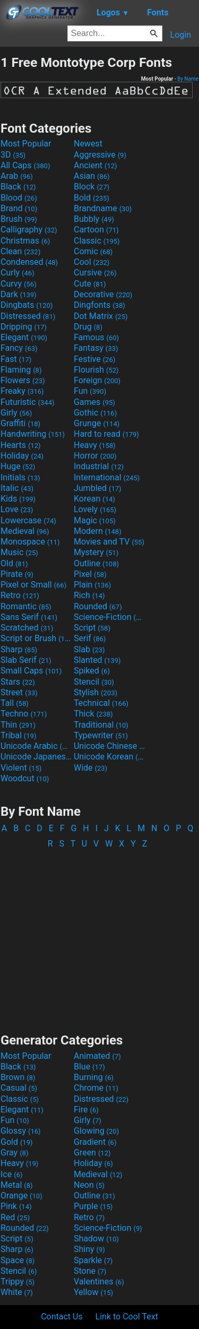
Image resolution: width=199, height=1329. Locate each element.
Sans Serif (29, 617)
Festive (94, 359)
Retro (20, 595)
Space (17, 1260)
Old (14, 563)
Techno (24, 714)
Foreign (97, 380)
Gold (17, 1142)
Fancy (19, 348)
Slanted (97, 660)
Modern (98, 531)
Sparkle (93, 1260)
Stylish (95, 692)
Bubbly (94, 219)
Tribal (18, 735)
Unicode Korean (109, 757)
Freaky (22, 391)
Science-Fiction (109, 617)
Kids (18, 499)
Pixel (90, 574)
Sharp (19, 649)
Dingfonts (99, 305)
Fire (86, 1109)
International (107, 477)
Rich (89, 595)
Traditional (101, 725)
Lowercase (28, 520)
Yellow (93, 1292)
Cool (91, 262)
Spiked (92, 671)
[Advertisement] (100, 935)
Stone (90, 1271)
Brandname (103, 208)
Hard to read (106, 434)
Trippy (17, 1281)
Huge (18, 466)
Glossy (21, 1131)
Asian (92, 176)
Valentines (99, 1281)
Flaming (21, 370)
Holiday (22, 456)
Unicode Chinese (109, 746)
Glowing (96, 1131)
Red (15, 1217)
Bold (91, 198)
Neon (89, 1185)
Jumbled (98, 488)
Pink (16, 1206)
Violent (21, 768)
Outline (96, 563)
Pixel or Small (33, 585)
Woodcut (25, 778)
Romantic (26, 606)
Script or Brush (36, 638)
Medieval (25, 531)
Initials (20, 477)
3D (13, 155)
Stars (18, 682)
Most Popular (26, 144)
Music (19, 552)
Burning (94, 1077)
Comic (93, 251)
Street (19, 692)
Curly (17, 272)
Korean (94, 499)
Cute (90, 284)
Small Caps (31, 671)
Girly (16, 413)
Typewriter (101, 735)
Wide (90, 768)
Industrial (99, 466)
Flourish (96, 370)
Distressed (28, 316)
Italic (17, 488)
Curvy (19, 284)
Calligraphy (29, 230)
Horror (95, 456)
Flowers (23, 380)
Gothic (95, 413)
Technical (101, 703)
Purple (93, 1206)
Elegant (24, 337)
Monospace (30, 542)
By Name (187, 79)
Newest (88, 144)
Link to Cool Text (127, 1316)
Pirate (17, 574)
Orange (21, 1195)
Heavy (95, 445)
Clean (20, 251)
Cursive (95, 272)
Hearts (20, 445)
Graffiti (20, 423)
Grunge (96, 423)
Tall (15, 703)
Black (18, 187)
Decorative (103, 294)
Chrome (96, 1088)
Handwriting (33, 434)
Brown (18, 1077)
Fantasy (96, 348)
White (17, 1292)
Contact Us (62, 1316)
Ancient (95, 165)
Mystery (96, 552)
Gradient (95, 1142)
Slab (89, 649)
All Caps (25, 165)
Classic (97, 241)
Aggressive (100, 155)
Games (94, 402)
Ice (11, 1174)
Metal (17, 1185)
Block (91, 187)
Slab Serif (26, 660)
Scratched (27, 628)
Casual (19, 1088)
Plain (92, 585)
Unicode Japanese (36, 757)
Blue (89, 1067)
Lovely (95, 509)
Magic (95, 520)
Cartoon (96, 230)
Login (180, 35)
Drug (88, 327)
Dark (19, 294)
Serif (90, 638)
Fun (90, 391)
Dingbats (27, 305)
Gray (14, 1152)
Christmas (25, 241)
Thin (18, 725)
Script (92, 628)
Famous (96, 337)
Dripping (24, 327)
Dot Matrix (101, 316)
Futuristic (28, 402)
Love (17, 509)
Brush (19, 219)
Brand (19, 208)
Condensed (29, 262)
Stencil (94, 682)
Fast (16, 359)
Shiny (89, 1249)
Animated (97, 1056)
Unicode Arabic (36, 746)
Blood (19, 198)
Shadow (96, 1238)
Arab (17, 176)
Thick (93, 714)
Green (92, 1152)
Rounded (98, 606)
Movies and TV (109, 542)
